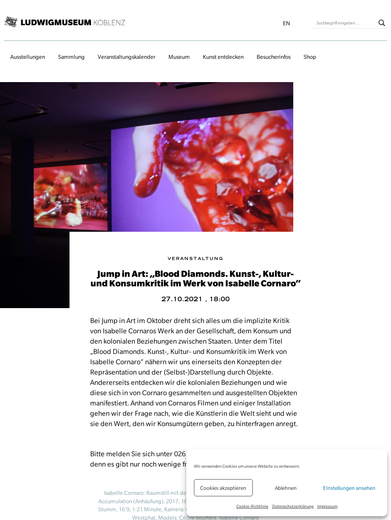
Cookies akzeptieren (223, 488)
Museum (179, 57)
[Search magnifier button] (381, 23)
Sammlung (71, 57)
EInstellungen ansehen (349, 488)
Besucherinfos (274, 57)
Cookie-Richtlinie (252, 506)
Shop (310, 57)
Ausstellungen (27, 57)
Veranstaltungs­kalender (126, 57)
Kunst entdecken (223, 57)
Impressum (327, 506)
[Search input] (346, 23)
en (286, 23)
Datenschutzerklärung (292, 506)
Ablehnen (286, 488)
